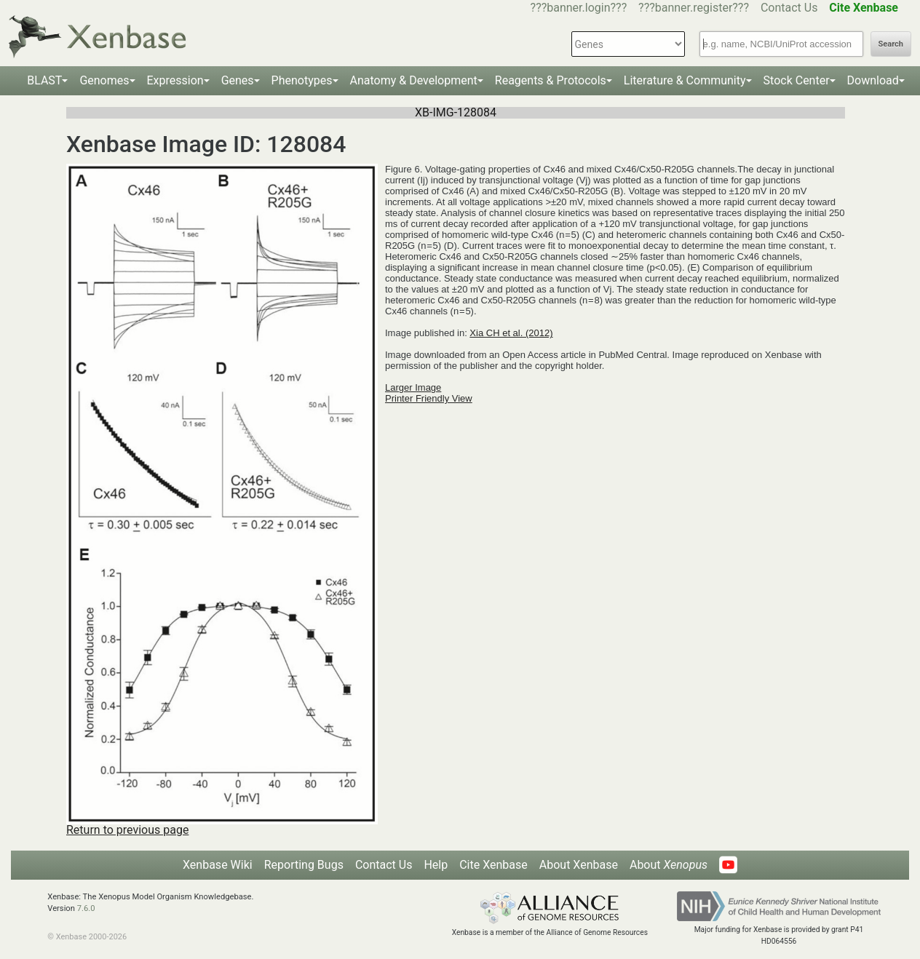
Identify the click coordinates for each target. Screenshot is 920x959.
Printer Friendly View (428, 398)
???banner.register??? (693, 8)
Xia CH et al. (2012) (510, 332)
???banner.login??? (579, 8)
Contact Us (789, 8)
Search (891, 44)
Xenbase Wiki (218, 865)
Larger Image (413, 387)
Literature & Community (685, 80)
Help (436, 865)
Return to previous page (127, 830)
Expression (175, 80)
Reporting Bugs (304, 865)
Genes (237, 80)
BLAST (44, 80)
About (668, 865)
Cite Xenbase (493, 865)
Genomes (104, 80)
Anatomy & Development (413, 80)
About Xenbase (578, 865)
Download (873, 80)
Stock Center (797, 80)
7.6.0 (86, 908)
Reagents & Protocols (550, 80)
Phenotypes (302, 80)
